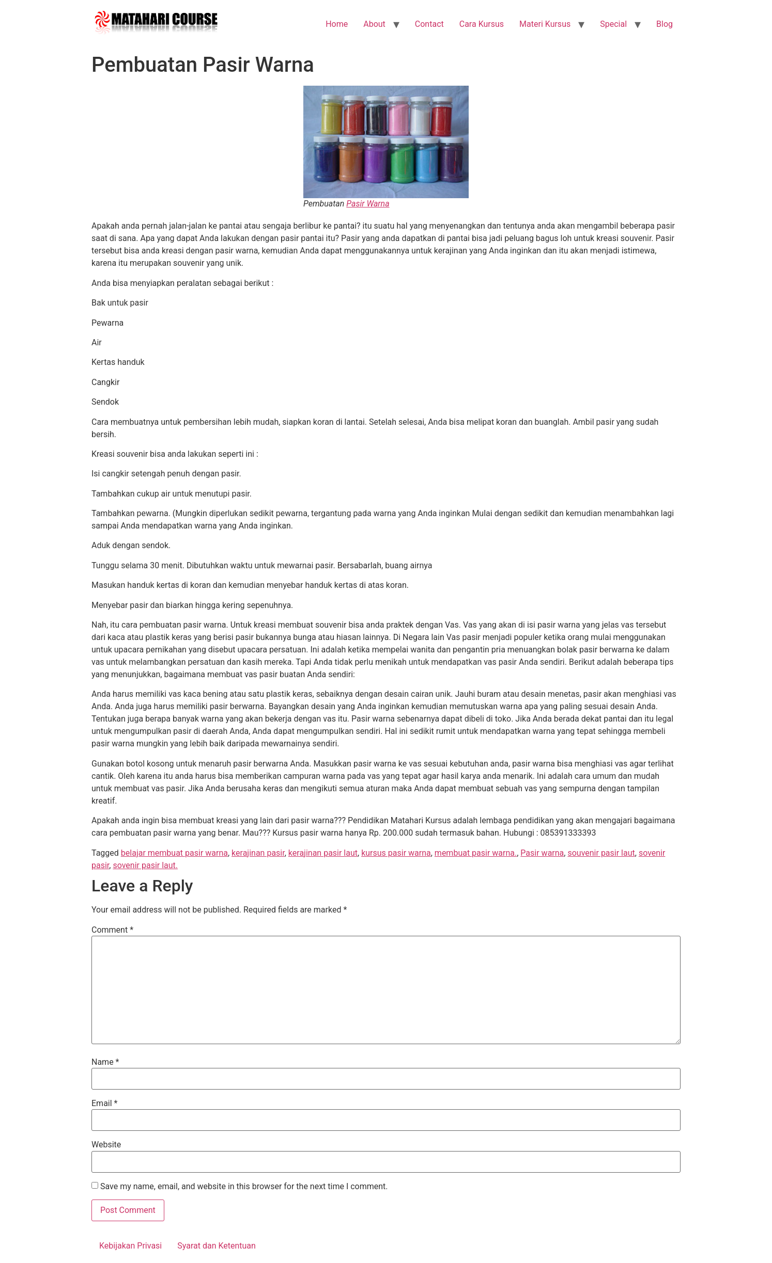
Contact (429, 24)
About (374, 24)
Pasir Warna (367, 204)
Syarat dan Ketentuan (216, 1246)
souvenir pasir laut (601, 853)
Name (105, 1062)
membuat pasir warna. (476, 853)
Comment (112, 930)
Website (106, 1145)
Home (337, 24)
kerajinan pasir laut (323, 853)
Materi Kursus (544, 24)
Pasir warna (542, 853)
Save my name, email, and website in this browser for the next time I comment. (244, 1186)
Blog (664, 24)
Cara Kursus (481, 24)
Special (613, 24)
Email (104, 1103)
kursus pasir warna (396, 853)
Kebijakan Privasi (130, 1246)
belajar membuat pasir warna (174, 853)
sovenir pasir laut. (145, 865)
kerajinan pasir (258, 853)
